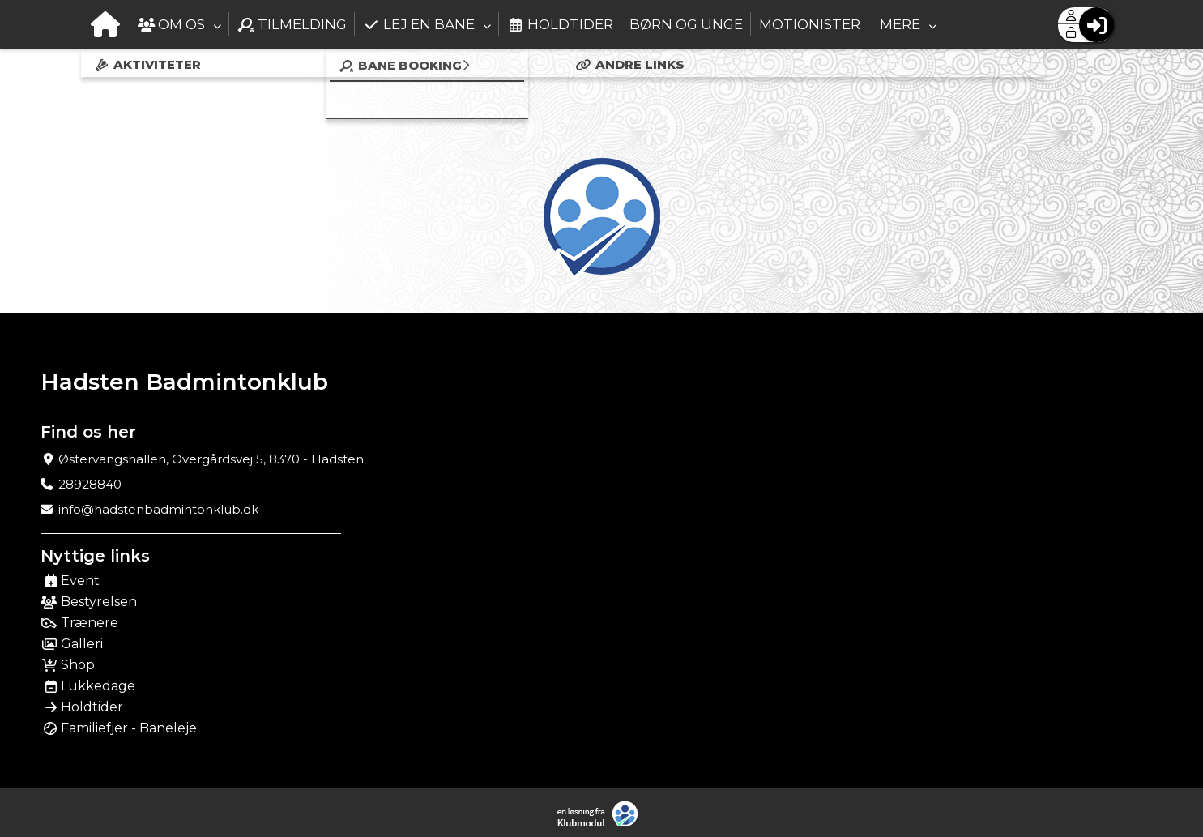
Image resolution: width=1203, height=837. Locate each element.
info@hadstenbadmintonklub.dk (158, 509)
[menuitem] (105, 24)
